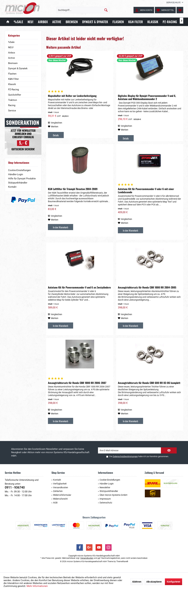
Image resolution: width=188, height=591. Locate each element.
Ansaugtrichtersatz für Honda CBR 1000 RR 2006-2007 (77, 382)
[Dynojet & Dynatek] (95, 22)
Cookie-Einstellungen (19, 170)
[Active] (56, 22)
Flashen (12, 73)
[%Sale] (18, 22)
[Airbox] (43, 22)
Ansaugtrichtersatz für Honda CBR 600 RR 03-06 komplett (149, 382)
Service (12, 110)
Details (56, 135)
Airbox (11, 52)
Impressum (105, 498)
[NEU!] (30, 22)
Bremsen (13, 63)
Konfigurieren (173, 581)
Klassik (12, 84)
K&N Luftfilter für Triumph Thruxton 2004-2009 (73, 189)
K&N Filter (13, 79)
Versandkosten (60, 487)
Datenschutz (106, 502)
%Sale (11, 42)
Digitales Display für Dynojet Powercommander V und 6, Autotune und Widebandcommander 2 (147, 97)
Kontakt (12, 186)
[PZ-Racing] (169, 22)
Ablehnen (136, 581)
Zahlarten (58, 491)
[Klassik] (152, 22)
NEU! (11, 47)
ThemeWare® (122, 561)
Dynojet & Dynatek (18, 68)
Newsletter (105, 487)
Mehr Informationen (37, 586)
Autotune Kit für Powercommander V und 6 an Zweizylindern (79, 287)
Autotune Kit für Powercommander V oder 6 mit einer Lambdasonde (146, 190)
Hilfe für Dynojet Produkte (22, 178)
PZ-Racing (13, 89)
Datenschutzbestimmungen (125, 456)
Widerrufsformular (62, 495)
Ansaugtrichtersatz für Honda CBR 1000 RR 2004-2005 (147, 287)
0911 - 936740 (15, 487)
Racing (11, 105)
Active (11, 57)
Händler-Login (15, 174)
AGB (55, 502)
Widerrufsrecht (60, 498)
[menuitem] (173, 2)
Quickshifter (14, 94)
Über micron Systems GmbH (113, 495)
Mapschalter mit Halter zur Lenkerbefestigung (72, 95)
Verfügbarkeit (60, 483)
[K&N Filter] (135, 22)
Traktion (12, 100)
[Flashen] (118, 22)
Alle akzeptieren (154, 581)
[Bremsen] (71, 22)
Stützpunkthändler (17, 182)
